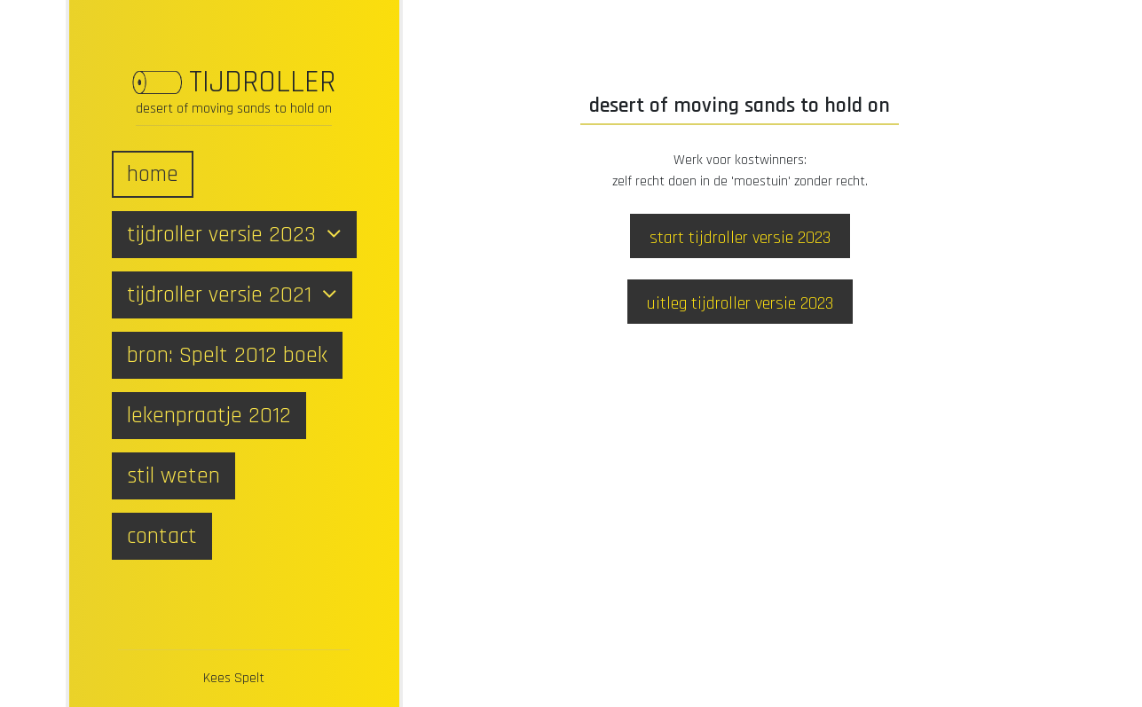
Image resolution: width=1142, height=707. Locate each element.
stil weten (173, 476)
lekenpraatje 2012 (209, 415)
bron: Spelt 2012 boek (227, 355)
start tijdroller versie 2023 (740, 237)
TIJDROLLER (262, 82)
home (152, 174)
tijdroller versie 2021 (232, 295)
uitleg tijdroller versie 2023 (740, 303)
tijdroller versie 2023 (234, 234)
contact (162, 536)
